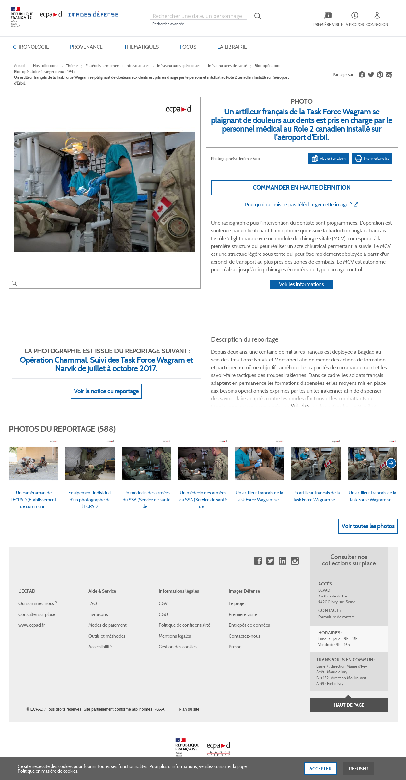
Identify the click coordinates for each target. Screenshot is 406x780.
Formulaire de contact (336, 616)
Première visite (243, 614)
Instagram (295, 561)
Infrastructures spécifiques (178, 65)
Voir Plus (300, 405)
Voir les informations (301, 284)
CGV (163, 603)
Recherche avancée (168, 23)
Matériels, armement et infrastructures (117, 65)
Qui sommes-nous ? (37, 603)
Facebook (258, 561)
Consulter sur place (36, 614)
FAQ (92, 603)
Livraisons (98, 614)
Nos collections (45, 65)
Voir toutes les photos (368, 526)
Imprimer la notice (372, 158)
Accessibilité (100, 647)
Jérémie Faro (249, 158)
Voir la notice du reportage (106, 391)
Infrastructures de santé (227, 65)
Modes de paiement (107, 625)
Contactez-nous (244, 636)
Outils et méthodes (106, 636)
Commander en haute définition (302, 187)
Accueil (19, 65)
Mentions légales (175, 636)
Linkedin (282, 561)
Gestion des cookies (178, 647)
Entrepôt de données (249, 625)
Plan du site (189, 709)
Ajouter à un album (328, 158)
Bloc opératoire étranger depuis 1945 (44, 71)
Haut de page (349, 705)
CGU (163, 614)
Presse (235, 647)
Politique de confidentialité (184, 625)
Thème (72, 65)
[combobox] (198, 16)
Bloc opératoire (267, 65)
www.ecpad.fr (31, 625)
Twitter (270, 561)
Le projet (237, 603)
